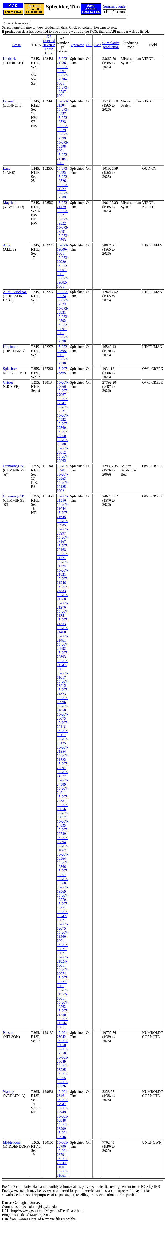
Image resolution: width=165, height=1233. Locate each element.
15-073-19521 (62, 213)
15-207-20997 (62, 531)
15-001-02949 (62, 1110)
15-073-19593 (62, 238)
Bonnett (9, 101)
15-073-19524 (62, 294)
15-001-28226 (62, 1084)
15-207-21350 (62, 1013)
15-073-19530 (62, 361)
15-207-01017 (62, 675)
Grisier (8, 382)
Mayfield (9, 203)
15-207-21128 (62, 564)
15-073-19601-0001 (62, 270)
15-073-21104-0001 (62, 159)
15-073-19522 (62, 221)
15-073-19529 (62, 128)
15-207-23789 (62, 832)
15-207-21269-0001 (62, 937)
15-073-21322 (62, 187)
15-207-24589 (62, 782)
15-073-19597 (62, 69)
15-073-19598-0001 (62, 146)
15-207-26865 (62, 371)
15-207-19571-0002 (62, 949)
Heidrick (9, 59)
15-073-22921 (62, 310)
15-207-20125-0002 (62, 487)
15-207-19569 (62, 889)
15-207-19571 (62, 906)
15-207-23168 (62, 548)
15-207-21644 (62, 507)
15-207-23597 (62, 766)
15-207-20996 (62, 700)
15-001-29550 (62, 1051)
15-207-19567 (62, 873)
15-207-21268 (62, 597)
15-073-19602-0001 (62, 282)
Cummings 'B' (13, 496)
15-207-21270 (62, 605)
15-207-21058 (62, 708)
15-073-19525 (62, 170)
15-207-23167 (62, 539)
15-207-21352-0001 (62, 994)
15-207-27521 (62, 409)
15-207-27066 (62, 384)
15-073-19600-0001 (62, 249)
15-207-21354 (62, 749)
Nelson (8, 1033)
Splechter (10, 369)
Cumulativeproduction (110, 45)
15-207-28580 (62, 442)
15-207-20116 (62, 725)
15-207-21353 (62, 622)
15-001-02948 (62, 1118)
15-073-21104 (62, 103)
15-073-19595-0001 (62, 351)
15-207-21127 (62, 556)
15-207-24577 (62, 774)
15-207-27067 (62, 393)
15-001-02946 (62, 1135)
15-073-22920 (62, 260)
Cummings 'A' (13, 466)
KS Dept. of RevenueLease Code (49, 45)
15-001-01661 (62, 1173)
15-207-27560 (62, 426)
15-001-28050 (62, 1043)
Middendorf (11, 1142)
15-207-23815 (62, 683)
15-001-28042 (62, 1035)
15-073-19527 (62, 111)
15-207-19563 (62, 476)
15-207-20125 (62, 741)
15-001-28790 (62, 1144)
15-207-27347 (62, 401)
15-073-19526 (62, 179)
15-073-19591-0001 (62, 329)
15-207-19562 (62, 1004)
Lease (16, 45)
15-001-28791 (62, 1153)
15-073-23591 (62, 229)
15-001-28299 (62, 1127)
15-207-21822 (62, 758)
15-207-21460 (62, 630)
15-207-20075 (62, 716)
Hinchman (10, 347)
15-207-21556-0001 (62, 1023)
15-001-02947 (62, 1102)
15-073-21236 (62, 61)
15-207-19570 (62, 897)
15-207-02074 (62, 972)
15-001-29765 (62, 1076)
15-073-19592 (62, 319)
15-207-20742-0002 (62, 916)
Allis (6, 245)
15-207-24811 (62, 790)
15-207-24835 (62, 823)
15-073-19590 (62, 339)
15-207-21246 (62, 581)
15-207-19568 (62, 881)
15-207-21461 (62, 638)
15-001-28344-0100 (62, 1163)
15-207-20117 (62, 733)
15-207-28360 (62, 434)
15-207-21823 (62, 692)
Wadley (8, 1092)
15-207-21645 (62, 515)
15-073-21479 (62, 205)
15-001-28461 (62, 1094)
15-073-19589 (62, 195)
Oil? (89, 45)
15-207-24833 (62, 589)
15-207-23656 (62, 807)
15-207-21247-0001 (62, 665)
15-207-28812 (62, 450)
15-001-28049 (62, 1059)
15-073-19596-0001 (62, 79)
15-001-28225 (62, 1068)
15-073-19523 (62, 302)
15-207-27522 (62, 417)
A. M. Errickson (15, 292)
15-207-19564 (62, 856)
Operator (77, 45)
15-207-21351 (62, 614)
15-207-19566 (62, 865)
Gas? (97, 45)
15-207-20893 (62, 655)
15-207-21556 (62, 498)
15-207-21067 (62, 848)
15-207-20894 (62, 840)
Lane (6, 168)
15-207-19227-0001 (62, 982)
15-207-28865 (62, 459)
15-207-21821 (62, 572)
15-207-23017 (62, 815)
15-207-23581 (62, 799)
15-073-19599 (62, 136)
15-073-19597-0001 (62, 92)
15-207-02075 (62, 926)
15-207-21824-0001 (62, 961)
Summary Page (114, 6)
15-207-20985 (62, 523)
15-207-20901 (62, 468)
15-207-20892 (62, 646)
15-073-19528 (62, 120)
